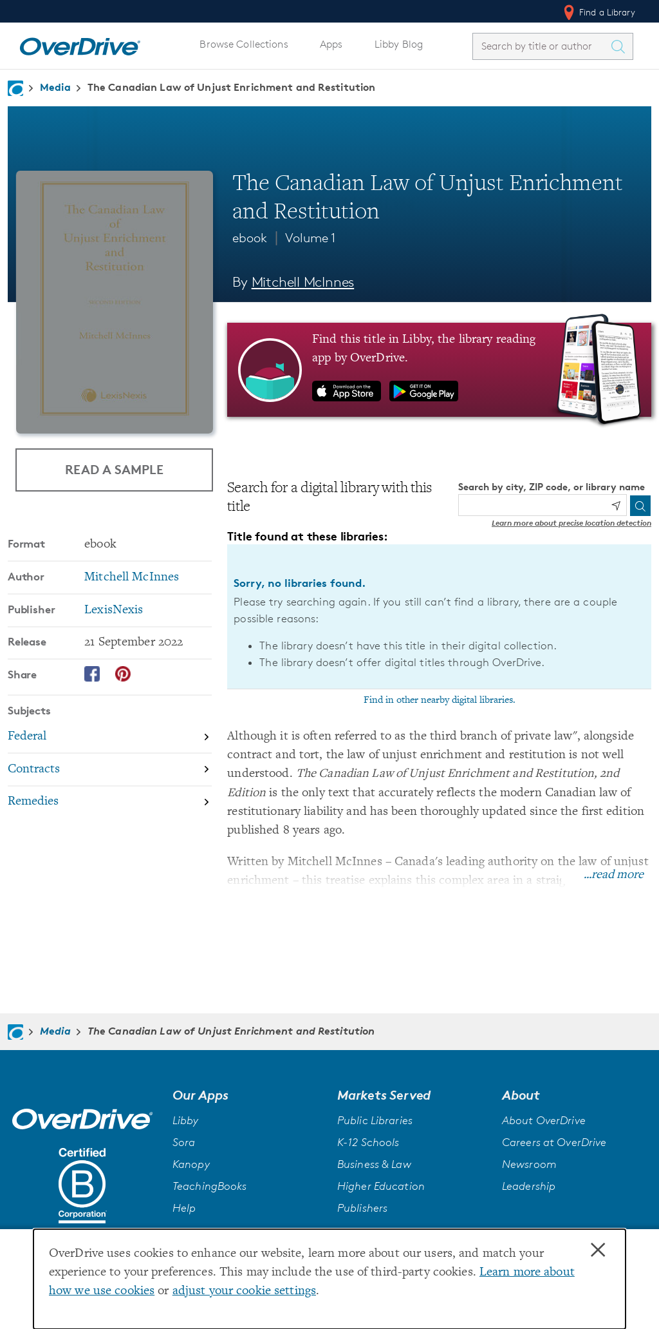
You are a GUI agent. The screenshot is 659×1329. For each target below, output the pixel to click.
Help (184, 1207)
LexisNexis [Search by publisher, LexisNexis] (113, 610)
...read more (614, 875)
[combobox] (541, 46)
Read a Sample (114, 469)
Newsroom (529, 1164)
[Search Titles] (621, 46)
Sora (184, 1142)
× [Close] (597, 1250)
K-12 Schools (368, 1142)
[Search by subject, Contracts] (110, 770)
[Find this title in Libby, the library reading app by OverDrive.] (439, 370)
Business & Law (374, 1164)
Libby (185, 1120)
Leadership (528, 1186)
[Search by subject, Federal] (110, 737)
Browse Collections (244, 44)
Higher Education (381, 1186)
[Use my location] (616, 505)
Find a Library (598, 12)
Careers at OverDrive (554, 1142)
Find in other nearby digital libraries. (439, 700)
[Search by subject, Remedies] (110, 802)
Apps (331, 44)
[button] (247, 1095)
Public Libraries (375, 1120)
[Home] (80, 44)
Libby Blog (399, 44)
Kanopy (191, 1164)
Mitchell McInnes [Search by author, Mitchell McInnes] (303, 282)
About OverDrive (544, 1120)
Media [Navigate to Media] (55, 87)
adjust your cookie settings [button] (244, 1291)
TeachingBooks (209, 1186)
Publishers (362, 1207)
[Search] (640, 505)
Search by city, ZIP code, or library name (551, 487)
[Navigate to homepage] (15, 88)
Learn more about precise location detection (571, 523)
